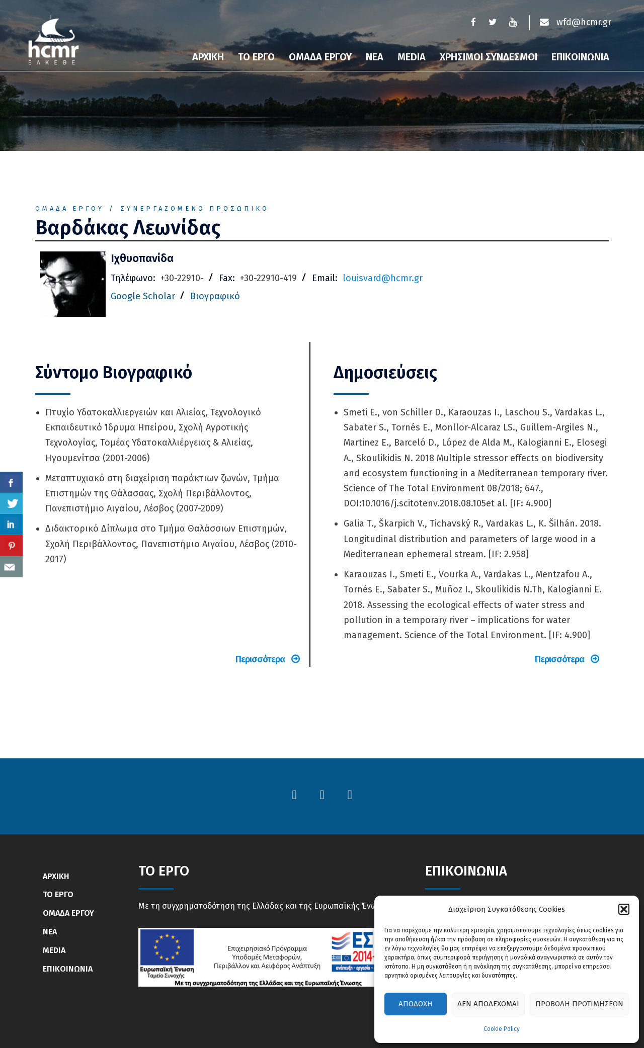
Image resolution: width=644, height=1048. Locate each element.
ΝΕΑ (50, 931)
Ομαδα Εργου (320, 57)
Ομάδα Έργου (69, 208)
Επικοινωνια (580, 57)
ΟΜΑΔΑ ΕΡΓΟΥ (68, 913)
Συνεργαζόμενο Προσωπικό (194, 208)
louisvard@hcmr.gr (383, 278)
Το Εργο (256, 57)
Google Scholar (143, 296)
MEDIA (54, 950)
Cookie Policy (502, 1028)
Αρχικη (208, 57)
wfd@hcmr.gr (574, 22)
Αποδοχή (415, 1003)
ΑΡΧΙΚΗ (56, 876)
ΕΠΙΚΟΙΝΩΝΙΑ (68, 969)
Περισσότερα (267, 659)
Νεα (374, 57)
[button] (624, 909)
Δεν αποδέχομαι (488, 1003)
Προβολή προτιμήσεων (579, 1003)
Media (411, 57)
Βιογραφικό (215, 296)
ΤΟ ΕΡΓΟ (58, 894)
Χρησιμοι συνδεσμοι (488, 57)
